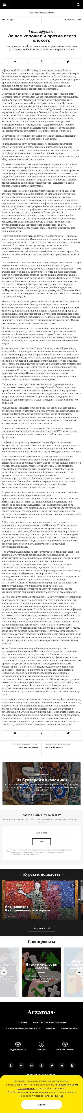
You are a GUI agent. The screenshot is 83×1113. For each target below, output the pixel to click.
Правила (50, 1028)
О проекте (22, 1023)
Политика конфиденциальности (23, 1028)
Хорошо (41, 1104)
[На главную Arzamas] (41, 4)
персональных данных (34, 1092)
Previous (4, 972)
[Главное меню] (4, 4)
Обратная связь (69, 1028)
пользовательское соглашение (24, 854)
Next (79, 899)
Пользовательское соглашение (49, 1023)
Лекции (10, 20)
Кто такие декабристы (41, 13)
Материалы (70, 20)
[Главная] (41, 1012)
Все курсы (39, 928)
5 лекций (12, 917)
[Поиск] (78, 5)
